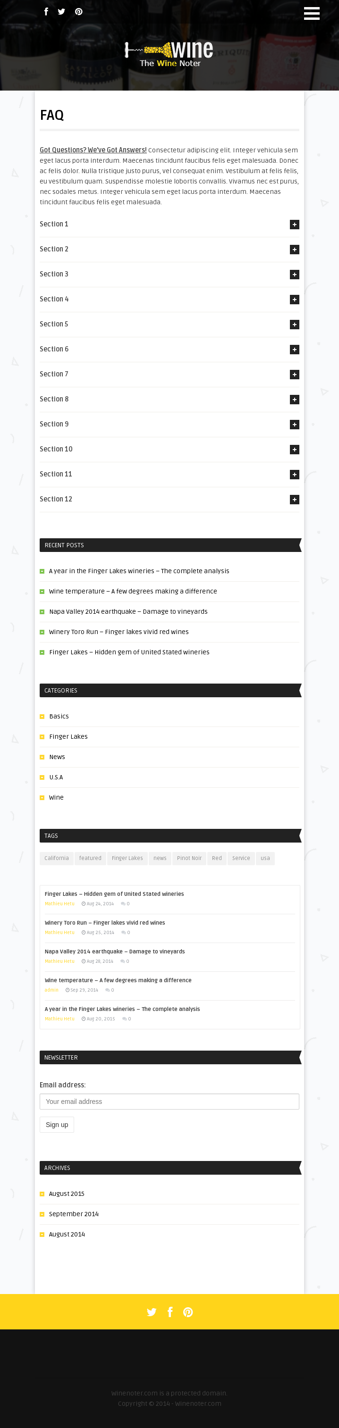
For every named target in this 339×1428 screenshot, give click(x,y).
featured (90, 858)
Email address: (63, 1085)
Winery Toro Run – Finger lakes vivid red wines (119, 632)
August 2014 (67, 1234)
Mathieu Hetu (60, 904)
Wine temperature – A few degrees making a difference (133, 591)
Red (217, 858)
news (160, 858)
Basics (59, 716)
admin (52, 990)
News (57, 757)
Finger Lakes (68, 737)
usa (265, 858)
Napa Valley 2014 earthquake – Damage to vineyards (128, 612)
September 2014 (74, 1214)
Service (241, 858)
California (56, 858)
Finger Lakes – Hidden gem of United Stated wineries (129, 652)
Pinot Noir (189, 858)
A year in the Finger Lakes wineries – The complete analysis (139, 571)
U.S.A (56, 777)
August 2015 (67, 1194)
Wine (56, 797)
